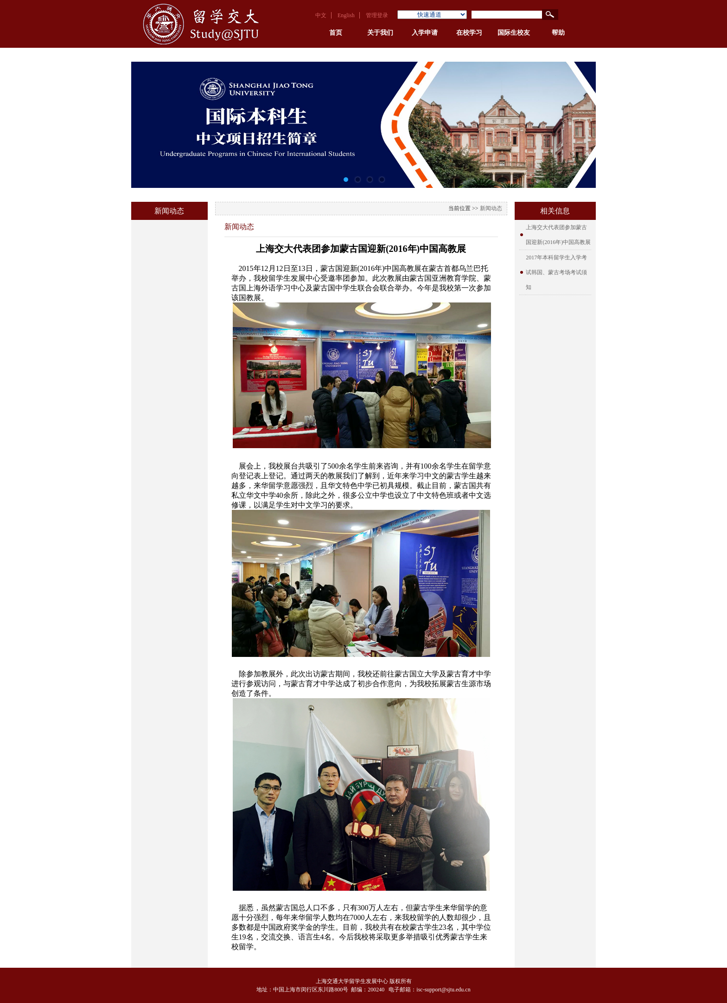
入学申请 (425, 32)
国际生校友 (513, 32)
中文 (320, 15)
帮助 (558, 32)
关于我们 (380, 32)
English (346, 15)
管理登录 (377, 15)
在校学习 (469, 32)
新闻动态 (491, 208)
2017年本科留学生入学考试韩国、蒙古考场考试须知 (556, 272)
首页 (335, 32)
